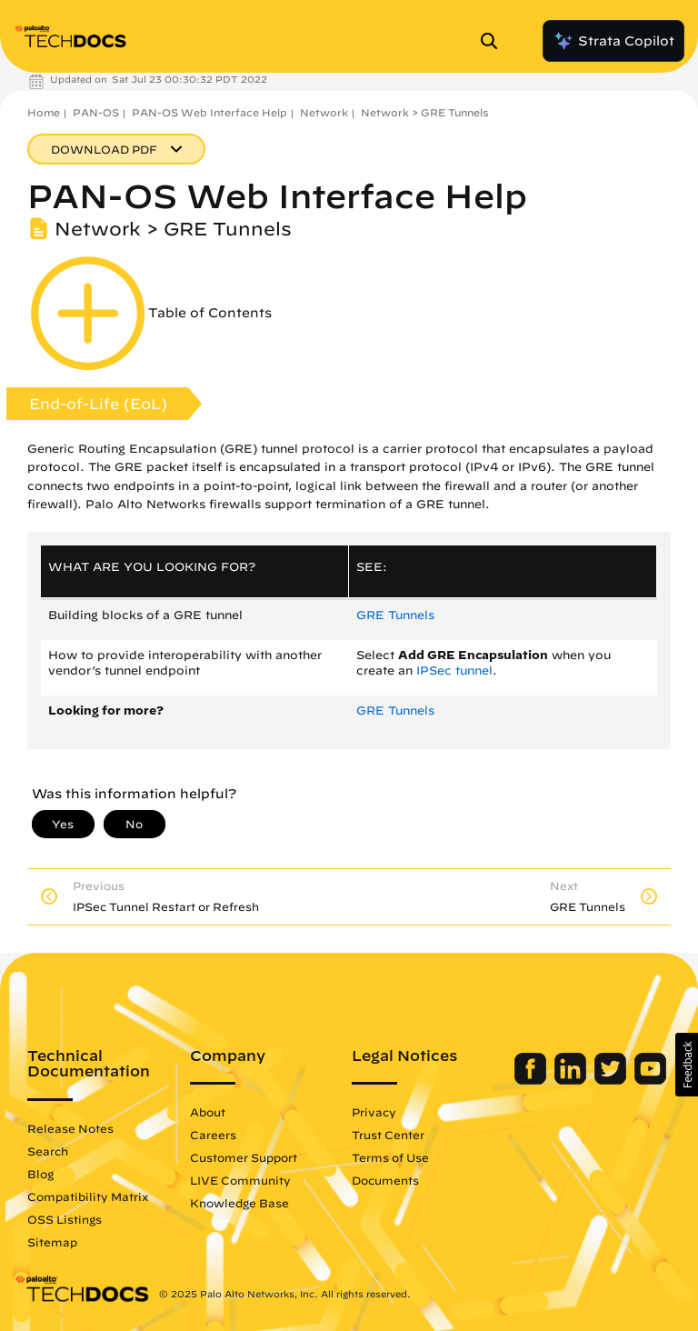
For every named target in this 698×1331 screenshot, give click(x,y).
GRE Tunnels (395, 615)
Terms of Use (390, 1157)
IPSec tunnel (454, 670)
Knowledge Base (239, 1202)
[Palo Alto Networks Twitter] (612, 1080)
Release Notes (70, 1128)
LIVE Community (240, 1180)
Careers (213, 1134)
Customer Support (243, 1157)
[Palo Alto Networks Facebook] (532, 1080)
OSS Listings (64, 1219)
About (207, 1112)
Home (43, 112)
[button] (686, 1064)
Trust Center (388, 1134)
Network (324, 112)
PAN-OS (96, 112)
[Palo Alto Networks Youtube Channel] (650, 1080)
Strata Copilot (613, 41)
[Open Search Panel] (494, 41)
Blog (40, 1173)
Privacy (374, 1112)
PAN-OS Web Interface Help (209, 112)
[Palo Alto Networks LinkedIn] (572, 1080)
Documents (385, 1180)
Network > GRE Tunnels (424, 112)
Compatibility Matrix (87, 1196)
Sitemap (52, 1242)
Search (47, 1151)
